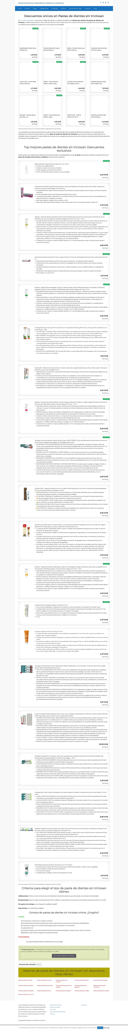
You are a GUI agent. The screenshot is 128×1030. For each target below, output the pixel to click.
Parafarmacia (44, 8)
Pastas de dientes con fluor (44, 980)
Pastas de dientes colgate (25, 980)
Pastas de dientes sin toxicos (26, 994)
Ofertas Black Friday (75, 8)
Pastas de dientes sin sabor (82, 990)
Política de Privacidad (55, 1005)
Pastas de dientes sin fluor (44, 990)
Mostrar (38, 964)
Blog (95, 8)
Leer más (106, 1027)
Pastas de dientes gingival (100, 980)
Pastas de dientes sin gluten (63, 990)
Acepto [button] (100, 1027)
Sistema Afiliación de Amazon (58, 1011)
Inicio (20, 8)
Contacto (88, 8)
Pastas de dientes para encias (45, 985)
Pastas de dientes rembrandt (26, 990)
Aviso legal (53, 1009)
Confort (27, 8)
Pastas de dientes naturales (25, 985)
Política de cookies (55, 1007)
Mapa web (84, 1005)
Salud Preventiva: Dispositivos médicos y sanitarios (41, 3)
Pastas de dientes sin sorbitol (101, 990)
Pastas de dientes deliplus (82, 980)
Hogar (35, 8)
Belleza (63, 8)
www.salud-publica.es (27, 20)
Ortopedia (54, 8)
